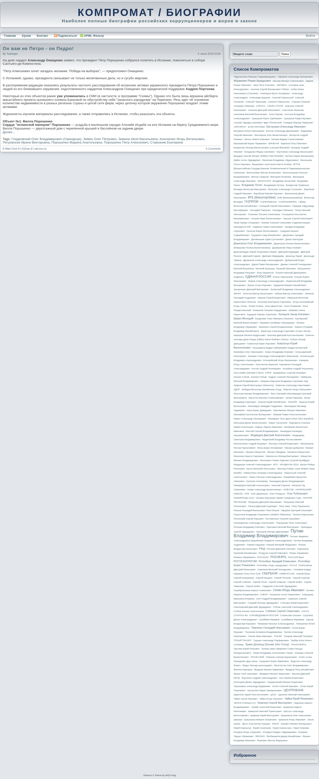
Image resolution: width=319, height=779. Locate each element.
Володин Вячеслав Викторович (250, 189)
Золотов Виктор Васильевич (258, 293)
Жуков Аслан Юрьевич (259, 285)
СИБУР (264, 594)
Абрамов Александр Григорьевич (295, 77)
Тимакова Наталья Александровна (275, 624)
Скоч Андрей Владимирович (271, 598)
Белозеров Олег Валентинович (271, 135)
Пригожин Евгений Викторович (282, 527)
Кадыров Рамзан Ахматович (262, 314)
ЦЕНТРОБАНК (294, 690)
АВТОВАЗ (282, 85)
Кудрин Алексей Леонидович (283, 377)
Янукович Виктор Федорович (272, 740)
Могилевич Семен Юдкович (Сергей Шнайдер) (284, 460)
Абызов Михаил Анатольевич (288, 81)
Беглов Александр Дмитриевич (282, 131)
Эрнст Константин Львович (256, 724)
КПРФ (268, 373)
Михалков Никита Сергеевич (249, 456)
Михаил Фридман (276, 452)
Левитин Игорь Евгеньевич (297, 389)
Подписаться (65, 36)
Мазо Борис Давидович (259, 410)
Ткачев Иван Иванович (260, 636)
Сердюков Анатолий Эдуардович (279, 586)
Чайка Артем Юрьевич (246, 699)
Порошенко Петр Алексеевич (126, 142)
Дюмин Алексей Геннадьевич (296, 264)
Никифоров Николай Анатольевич (252, 485)
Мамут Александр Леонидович (250, 418)
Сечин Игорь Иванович (288, 590)
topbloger (12, 53)
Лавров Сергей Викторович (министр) (254, 385)
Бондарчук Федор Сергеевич (259, 152)
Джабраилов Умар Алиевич (286, 248)
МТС (275, 464)
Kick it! (16, 148)
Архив (26, 36)
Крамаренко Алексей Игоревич (289, 373)
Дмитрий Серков (252, 256)
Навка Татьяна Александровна (265, 477)
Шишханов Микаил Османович (260, 719)
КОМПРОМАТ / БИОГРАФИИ (159, 12)
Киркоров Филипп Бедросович (250, 335)
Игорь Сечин (240, 306)
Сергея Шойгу (253, 586)
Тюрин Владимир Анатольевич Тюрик (273, 653)
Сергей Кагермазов (244, 578)
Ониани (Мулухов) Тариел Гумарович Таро (278, 498)
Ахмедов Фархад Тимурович (298, 122)
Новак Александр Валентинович (264, 489)
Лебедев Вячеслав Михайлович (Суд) (261, 389)
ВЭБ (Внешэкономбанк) (289, 197)
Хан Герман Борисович (291, 678)
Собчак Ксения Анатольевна (249, 611)
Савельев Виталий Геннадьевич (274, 569)
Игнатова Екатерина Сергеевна (274, 302)
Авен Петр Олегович (264, 85)
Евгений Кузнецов (265, 268)
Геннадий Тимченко (260, 210)
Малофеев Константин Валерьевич (252, 414)
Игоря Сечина (256, 306)
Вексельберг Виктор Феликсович (264, 172)
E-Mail (6, 148)
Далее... (9, 132)
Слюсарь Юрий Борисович (294, 603)
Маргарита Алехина (299, 423)
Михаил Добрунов (294, 448)
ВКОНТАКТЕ (264, 181)
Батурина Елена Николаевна (249, 131)
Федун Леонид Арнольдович (257, 665)
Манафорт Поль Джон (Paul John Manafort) (290, 418)
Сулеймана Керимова (292, 619)
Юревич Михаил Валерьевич (296, 724)
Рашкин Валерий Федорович (281, 545)
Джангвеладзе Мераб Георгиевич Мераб (255, 252)
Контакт (42, 36)
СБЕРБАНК (270, 573)
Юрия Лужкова (301, 728)
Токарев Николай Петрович (298, 636)
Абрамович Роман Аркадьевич (252, 80)
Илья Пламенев (292, 306)
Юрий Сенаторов (262, 728)
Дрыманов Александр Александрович (263, 260)
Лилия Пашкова (294, 398)
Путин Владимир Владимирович (268, 533)
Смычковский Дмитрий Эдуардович (252, 607)
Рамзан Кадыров (256, 545)
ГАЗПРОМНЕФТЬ (287, 202)
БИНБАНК (273, 143)
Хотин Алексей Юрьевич (285, 686)
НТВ (246, 494)
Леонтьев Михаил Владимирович (251, 393)
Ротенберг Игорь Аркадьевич (272, 565)
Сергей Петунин (282, 578)
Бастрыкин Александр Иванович (286, 126)
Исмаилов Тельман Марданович (270, 310)
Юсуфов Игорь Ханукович (247, 732)
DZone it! (27, 148)
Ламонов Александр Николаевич (293, 385)
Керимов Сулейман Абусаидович (277, 323)
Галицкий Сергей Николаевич (275, 206)
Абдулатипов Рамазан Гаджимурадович (255, 77)
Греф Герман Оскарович (247, 222)
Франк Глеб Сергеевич (246, 674)
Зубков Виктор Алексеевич (289, 293)
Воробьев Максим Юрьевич (268, 193)
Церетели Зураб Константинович (251, 694)
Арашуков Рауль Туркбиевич (267, 118)
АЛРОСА (261, 106)
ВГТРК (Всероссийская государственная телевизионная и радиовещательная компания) (272, 168)
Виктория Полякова (280, 177)
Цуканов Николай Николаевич (294, 694)
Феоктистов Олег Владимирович (291, 665)
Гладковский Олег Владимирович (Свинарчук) (46, 139)
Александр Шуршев (259, 97)
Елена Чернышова (283, 277)
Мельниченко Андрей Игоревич (250, 443)
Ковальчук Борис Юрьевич (261, 343)
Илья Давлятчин (273, 306)
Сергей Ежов (303, 573)
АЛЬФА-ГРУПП (275, 106)
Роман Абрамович (299, 553)
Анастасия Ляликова (293, 110)
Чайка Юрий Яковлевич (298, 698)
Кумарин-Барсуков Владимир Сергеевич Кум (284, 381)
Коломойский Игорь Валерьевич (280, 360)
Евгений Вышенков (244, 268)
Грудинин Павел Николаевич (268, 227)
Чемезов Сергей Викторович (274, 702)
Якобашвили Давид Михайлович (283, 736)
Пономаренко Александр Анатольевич (254, 523)
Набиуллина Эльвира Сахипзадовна (262, 473)
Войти (310, 36)
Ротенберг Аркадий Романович (277, 561)
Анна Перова (276, 114)
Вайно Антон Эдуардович (247, 160)
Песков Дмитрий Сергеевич (263, 506)
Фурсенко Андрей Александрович (260, 678)
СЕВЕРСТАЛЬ (286, 573)
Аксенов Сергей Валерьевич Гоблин (270, 89)
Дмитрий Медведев (288, 252)
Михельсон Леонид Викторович (282, 456)
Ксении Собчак (242, 377)
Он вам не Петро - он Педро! (38, 48)
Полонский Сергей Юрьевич (249, 519)
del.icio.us (40, 148)
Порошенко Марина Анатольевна (76, 142)
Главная (10, 36)
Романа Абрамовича (244, 557)
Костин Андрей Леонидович (266, 368)
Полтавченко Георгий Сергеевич (282, 519)
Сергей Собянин (242, 582)
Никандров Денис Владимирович (287, 481)
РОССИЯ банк (296, 557)
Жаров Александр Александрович (266, 281)
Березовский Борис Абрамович (250, 143)
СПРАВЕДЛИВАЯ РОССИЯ (264, 615)
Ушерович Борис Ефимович (274, 661)
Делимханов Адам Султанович (267, 239)
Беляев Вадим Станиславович (287, 139)
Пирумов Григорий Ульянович (296, 510)
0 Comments (213, 148)
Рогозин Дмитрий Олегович (281, 549)
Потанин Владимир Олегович (249, 527)
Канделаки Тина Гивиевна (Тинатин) (274, 318)
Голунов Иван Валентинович (266, 218)
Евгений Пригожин (286, 268)
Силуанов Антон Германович (284, 594)
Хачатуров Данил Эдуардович (250, 682)
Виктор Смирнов (260, 177)
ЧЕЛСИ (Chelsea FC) (245, 703)
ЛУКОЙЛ (292, 402)
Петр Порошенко (301, 506)
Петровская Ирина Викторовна (26, 142)
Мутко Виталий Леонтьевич (261, 468)
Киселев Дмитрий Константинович (285, 335)
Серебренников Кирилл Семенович (252, 590)
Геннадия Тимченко (282, 210)
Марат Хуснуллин (278, 423)
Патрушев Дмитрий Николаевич (265, 502)
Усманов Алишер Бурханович (281, 657)
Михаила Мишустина (298, 452)
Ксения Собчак (259, 377)
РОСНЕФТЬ (278, 557)
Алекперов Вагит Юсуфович (275, 93)
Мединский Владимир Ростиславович (282, 439)
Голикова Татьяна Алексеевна (264, 214)
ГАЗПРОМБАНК (268, 202)
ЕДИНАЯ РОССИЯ (258, 276)
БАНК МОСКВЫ (256, 127)
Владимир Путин (252, 184)
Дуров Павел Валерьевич (265, 264)
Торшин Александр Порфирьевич (271, 640)
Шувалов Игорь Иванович (292, 719)
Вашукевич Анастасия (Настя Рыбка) (272, 164)
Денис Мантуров (294, 239)
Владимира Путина (274, 185)
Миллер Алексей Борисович (284, 443)
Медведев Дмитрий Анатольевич (271, 435)
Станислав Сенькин (290, 615)
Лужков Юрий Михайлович (272, 402)
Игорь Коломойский (303, 302)
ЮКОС (275, 724)
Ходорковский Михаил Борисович (285, 682)
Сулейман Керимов (269, 619)
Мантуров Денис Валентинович (250, 423)
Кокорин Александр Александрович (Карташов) (273, 356)
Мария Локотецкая (243, 427)
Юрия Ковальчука (282, 728)
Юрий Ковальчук (242, 728)
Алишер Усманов (301, 102)
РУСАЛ (293, 565)
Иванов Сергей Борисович (272, 298)
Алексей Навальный (282, 97)
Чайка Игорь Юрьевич (271, 699)
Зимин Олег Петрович (100, 139)
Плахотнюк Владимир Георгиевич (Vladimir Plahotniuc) (262, 514)
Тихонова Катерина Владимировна (263, 632)
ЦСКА (273, 694)
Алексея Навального (279, 102)
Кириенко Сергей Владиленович (276, 327)
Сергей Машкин (264, 578)
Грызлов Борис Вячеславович (262, 231)
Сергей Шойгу (295, 582)
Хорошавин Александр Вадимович (252, 686)
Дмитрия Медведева (273, 256)
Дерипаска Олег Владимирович (253, 243)
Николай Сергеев (280, 485)
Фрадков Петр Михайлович (299, 669)
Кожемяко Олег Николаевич (248, 352)
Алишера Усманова (244, 106)
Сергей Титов (260, 582)
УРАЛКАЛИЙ (257, 657)
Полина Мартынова (303, 514)
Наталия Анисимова (256, 481)
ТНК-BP (278, 636)
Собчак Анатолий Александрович (290, 607)
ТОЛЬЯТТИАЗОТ (243, 640)
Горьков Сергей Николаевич (298, 218)
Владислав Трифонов (297, 185)
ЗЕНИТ (237, 293)
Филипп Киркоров (243, 669)
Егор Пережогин (265, 273)
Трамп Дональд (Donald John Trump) (267, 644)
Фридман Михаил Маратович (274, 674)
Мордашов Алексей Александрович (252, 464)
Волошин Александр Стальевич (285, 189)
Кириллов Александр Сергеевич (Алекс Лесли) (285, 331)
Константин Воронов (267, 364)
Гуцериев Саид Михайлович (266, 235)
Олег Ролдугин (277, 494)
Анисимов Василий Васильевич (250, 114)
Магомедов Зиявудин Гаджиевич (265, 406)
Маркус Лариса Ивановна (268, 427)
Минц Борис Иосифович (270, 448)
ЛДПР (237, 389)
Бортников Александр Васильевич (295, 152)
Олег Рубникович (297, 493)
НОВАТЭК (288, 489)
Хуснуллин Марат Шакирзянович (264, 690)
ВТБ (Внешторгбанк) (262, 197)
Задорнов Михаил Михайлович (289, 285)
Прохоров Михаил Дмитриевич (272, 532)
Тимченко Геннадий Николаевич (270, 627)
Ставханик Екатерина (166, 142)
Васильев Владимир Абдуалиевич (280, 160)
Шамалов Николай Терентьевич (265, 711)
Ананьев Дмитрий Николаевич (264, 110)
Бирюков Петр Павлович (294, 143)
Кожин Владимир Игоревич (279, 352)
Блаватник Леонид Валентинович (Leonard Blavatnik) (262, 147)
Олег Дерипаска (259, 494)
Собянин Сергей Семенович (283, 611)
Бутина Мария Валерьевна (299, 156)
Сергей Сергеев (301, 578)
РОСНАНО (263, 557)
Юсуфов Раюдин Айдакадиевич (280, 732)
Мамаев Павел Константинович (290, 414)
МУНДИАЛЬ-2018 (289, 464)
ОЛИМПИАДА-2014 (244, 498)
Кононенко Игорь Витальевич (182, 139)
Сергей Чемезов (277, 582)
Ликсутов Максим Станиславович (266, 398)
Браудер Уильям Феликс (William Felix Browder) (259, 156)
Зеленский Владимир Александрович (290, 289)
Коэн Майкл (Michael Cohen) (249, 373)
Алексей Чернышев (255, 102)
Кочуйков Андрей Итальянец (298, 368)
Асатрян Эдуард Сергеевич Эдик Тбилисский (257, 122)
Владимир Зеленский (284, 181)
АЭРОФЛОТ (240, 127)
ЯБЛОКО (260, 736)
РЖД (262, 548)
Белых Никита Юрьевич (257, 139)
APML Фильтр (94, 36)
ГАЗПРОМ (251, 201)
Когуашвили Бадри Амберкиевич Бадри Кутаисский (280, 348)
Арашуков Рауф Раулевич (297, 118)
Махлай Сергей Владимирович (262, 431)
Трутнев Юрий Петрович (247, 649)
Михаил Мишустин (256, 452)
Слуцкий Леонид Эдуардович (263, 603)
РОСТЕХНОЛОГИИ (245, 561)
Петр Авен (284, 506)
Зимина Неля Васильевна (138, 139)
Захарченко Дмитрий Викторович (251, 289)
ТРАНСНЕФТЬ (298, 644)
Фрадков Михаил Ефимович (269, 669)
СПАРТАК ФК (241, 615)
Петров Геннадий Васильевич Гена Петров (256, 510)
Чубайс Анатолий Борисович (266, 707)
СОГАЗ (305, 611)
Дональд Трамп (294, 256)
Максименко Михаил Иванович (289, 410)
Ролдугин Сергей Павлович (273, 553)
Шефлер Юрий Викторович (264, 715)
